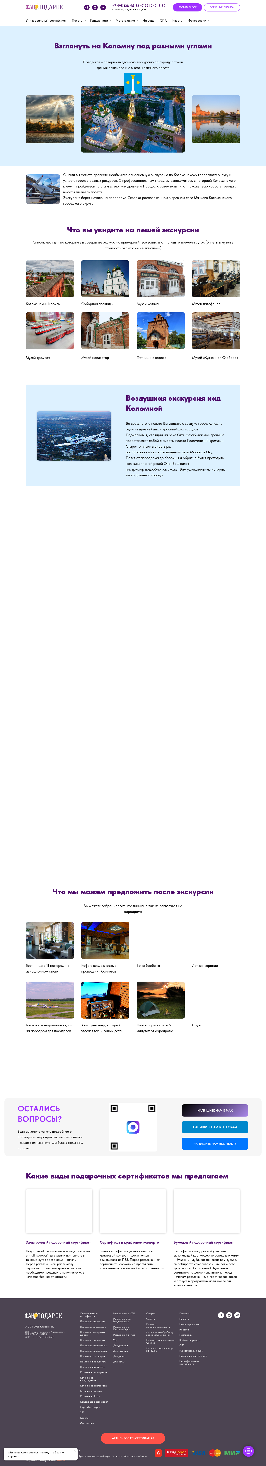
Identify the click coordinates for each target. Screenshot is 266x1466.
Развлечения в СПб (124, 1313)
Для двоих (119, 1356)
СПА (163, 20)
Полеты (77, 20)
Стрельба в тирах (90, 1407)
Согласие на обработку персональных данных (159, 1333)
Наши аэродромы (189, 1324)
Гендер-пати (99, 20)
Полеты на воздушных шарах (92, 1333)
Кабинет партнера (189, 1340)
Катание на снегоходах (93, 1385)
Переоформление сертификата (189, 1362)
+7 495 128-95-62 (125, 6)
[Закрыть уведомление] (75, 1451)
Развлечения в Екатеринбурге (121, 1328)
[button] (222, 7)
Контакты (184, 1313)
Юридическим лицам (191, 1350)
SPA (82, 1412)
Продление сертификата (193, 1356)
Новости (184, 1319)
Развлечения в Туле (124, 1334)
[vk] (103, 7)
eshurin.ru (61, 1460)
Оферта (150, 1313)
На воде (148, 20)
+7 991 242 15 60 (153, 6)
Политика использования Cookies (160, 1341)
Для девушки (120, 1345)
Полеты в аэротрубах (92, 1367)
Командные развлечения (94, 1401)
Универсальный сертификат (46, 20)
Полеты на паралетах (92, 1340)
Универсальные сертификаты (89, 1314)
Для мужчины (120, 1351)
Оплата (150, 1319)
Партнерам (185, 1334)
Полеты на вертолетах (93, 1326)
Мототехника (126, 20)
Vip (115, 1340)
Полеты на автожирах (92, 1356)
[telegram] (87, 7)
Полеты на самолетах (92, 1321)
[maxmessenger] (95, 7)
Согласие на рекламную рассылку (160, 1349)
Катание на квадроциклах (88, 1379)
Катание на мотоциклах (93, 1372)
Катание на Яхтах (90, 1396)
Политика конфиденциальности (158, 1325)
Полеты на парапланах (93, 1345)
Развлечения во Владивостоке (122, 1320)
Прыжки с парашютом (93, 1361)
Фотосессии (197, 20)
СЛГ (181, 1345)
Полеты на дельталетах (93, 1351)
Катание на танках (91, 1391)
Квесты (177, 20)
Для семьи (119, 1361)
